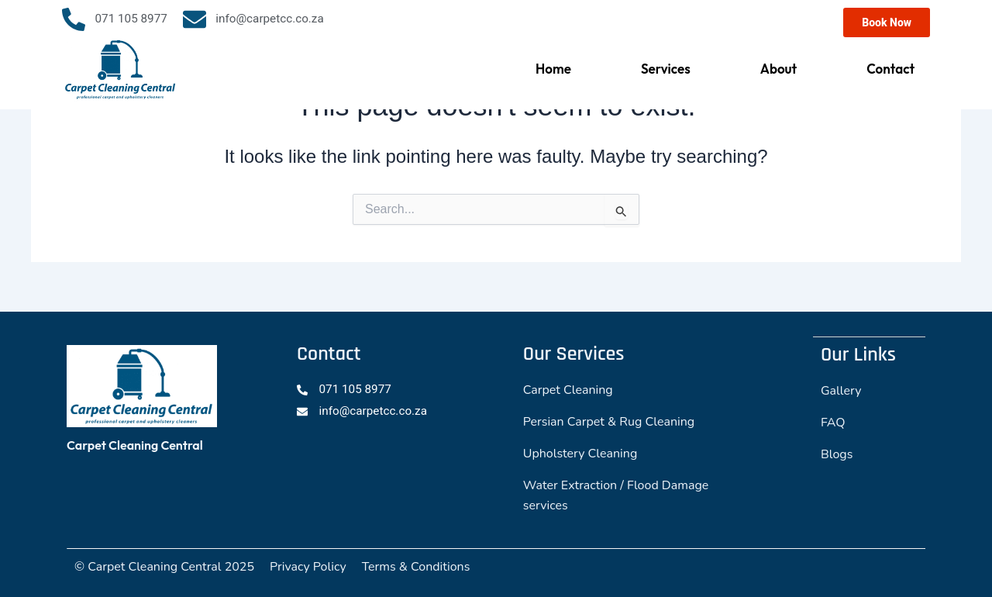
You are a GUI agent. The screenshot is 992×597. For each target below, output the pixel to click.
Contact (890, 68)
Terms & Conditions (416, 566)
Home (553, 68)
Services (666, 68)
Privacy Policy (308, 566)
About (778, 68)
